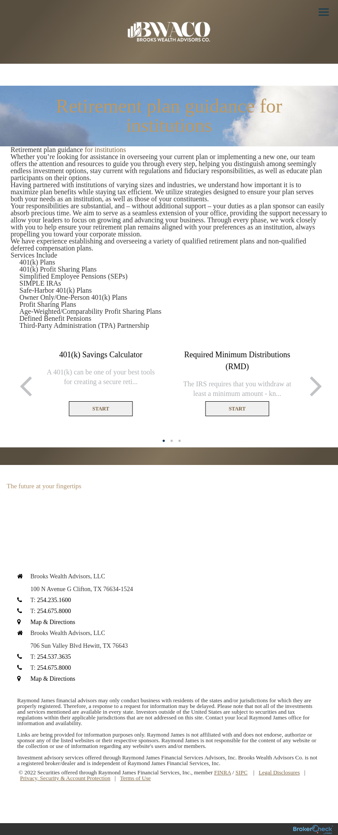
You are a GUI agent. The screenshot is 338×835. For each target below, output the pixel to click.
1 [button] (163, 440)
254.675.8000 (54, 611)
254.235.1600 (54, 600)
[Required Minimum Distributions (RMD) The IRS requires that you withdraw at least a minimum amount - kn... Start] (237, 382)
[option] (101, 382)
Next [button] (314, 385)
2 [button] (171, 440)
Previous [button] (23, 385)
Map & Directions (52, 622)
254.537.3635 (54, 656)
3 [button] (179, 440)
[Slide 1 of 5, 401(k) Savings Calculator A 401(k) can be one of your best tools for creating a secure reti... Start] (101, 382)
